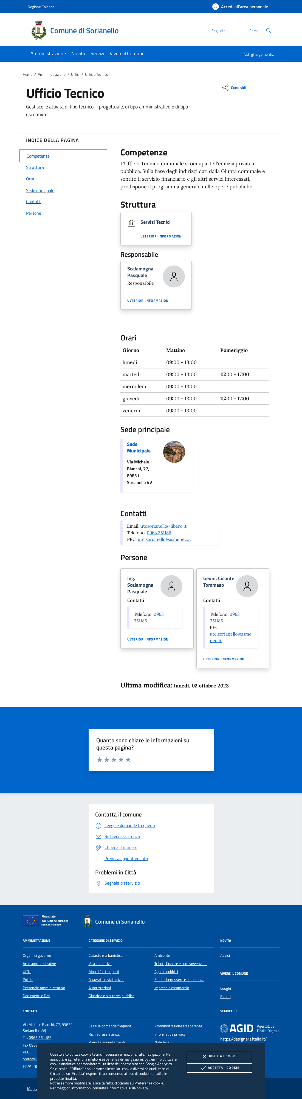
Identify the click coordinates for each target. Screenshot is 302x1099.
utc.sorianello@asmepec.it (164, 539)
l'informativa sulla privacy (127, 1088)
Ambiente (162, 955)
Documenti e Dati (36, 996)
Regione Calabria (41, 7)
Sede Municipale (139, 447)
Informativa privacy (170, 1034)
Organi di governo (37, 955)
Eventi (225, 997)
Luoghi (225, 988)
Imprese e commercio (171, 988)
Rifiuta (219, 1056)
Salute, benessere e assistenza (179, 980)
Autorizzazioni (100, 988)
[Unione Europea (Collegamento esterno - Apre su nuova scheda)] (47, 921)
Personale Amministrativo (44, 988)
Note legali (162, 1042)
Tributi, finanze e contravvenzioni (180, 964)
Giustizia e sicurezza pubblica (111, 996)
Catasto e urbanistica (106, 955)
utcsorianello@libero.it (163, 526)
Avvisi (225, 955)
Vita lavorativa (100, 964)
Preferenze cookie (148, 1083)
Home (27, 74)
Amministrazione (52, 74)
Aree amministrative (39, 964)
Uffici (75, 74)
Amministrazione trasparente (178, 1026)
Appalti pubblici (166, 972)
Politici (28, 980)
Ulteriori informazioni (161, 236)
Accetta (219, 1068)
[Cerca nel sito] (269, 31)
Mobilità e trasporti (104, 972)
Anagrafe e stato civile (106, 980)
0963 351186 (159, 532)
